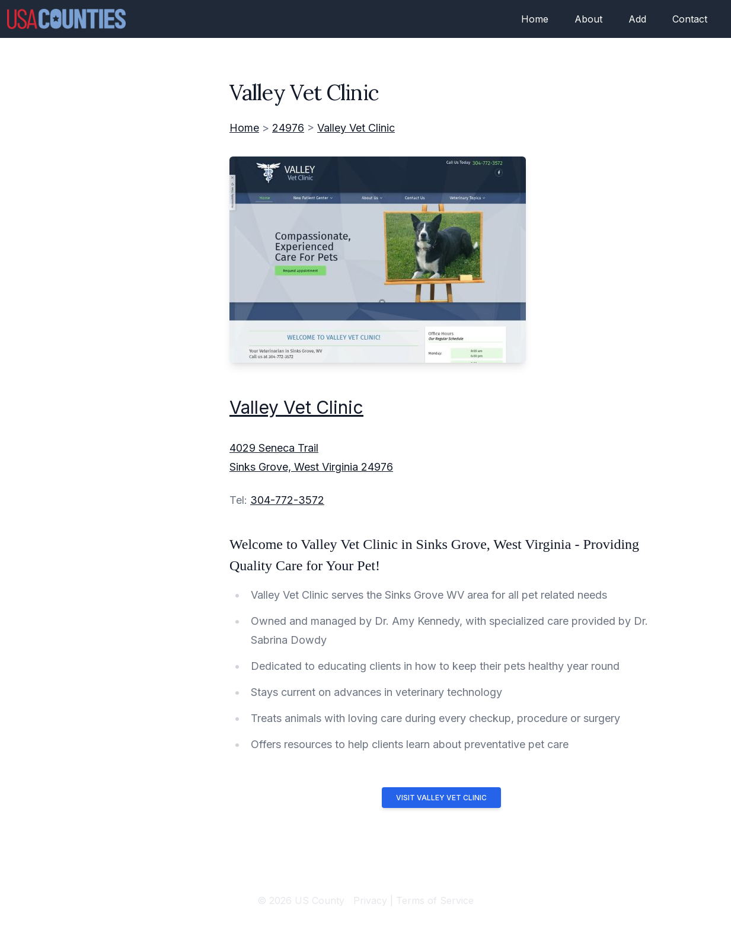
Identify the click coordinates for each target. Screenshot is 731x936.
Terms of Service (435, 900)
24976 (288, 128)
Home (534, 19)
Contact (689, 19)
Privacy (370, 900)
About (588, 19)
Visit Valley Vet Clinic (441, 797)
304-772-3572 (287, 500)
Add (637, 19)
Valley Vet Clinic (356, 128)
